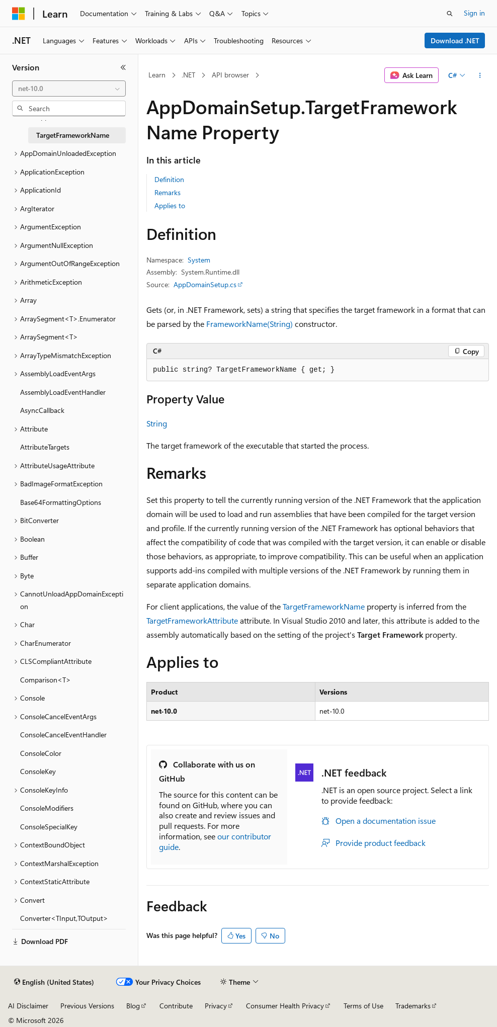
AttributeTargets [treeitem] (44, 447)
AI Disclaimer (28, 1005)
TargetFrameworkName (324, 606)
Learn (156, 74)
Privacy (216, 1005)
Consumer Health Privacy (285, 1005)
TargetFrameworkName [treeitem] (72, 135)
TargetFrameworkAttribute (192, 620)
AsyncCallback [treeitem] (42, 410)
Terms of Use (363, 1005)
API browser (230, 74)
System (199, 260)
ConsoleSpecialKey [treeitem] (48, 826)
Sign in (474, 13)
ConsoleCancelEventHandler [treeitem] (63, 734)
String (156, 423)
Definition (169, 179)
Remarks (167, 192)
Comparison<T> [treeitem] (45, 679)
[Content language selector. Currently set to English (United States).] (54, 982)
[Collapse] (123, 67)
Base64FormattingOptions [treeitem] (60, 502)
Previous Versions (87, 1005)
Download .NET (455, 40)
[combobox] (69, 88)
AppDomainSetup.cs (205, 284)
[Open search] (450, 14)
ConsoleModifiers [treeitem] (46, 808)
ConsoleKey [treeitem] (38, 771)
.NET (188, 74)
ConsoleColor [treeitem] (40, 753)
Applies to (169, 205)
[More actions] (480, 75)
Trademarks (413, 1005)
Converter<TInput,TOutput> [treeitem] (64, 918)
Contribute (176, 1005)
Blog (133, 1005)
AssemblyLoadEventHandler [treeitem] (63, 392)
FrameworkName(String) (249, 323)
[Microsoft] (18, 13)
